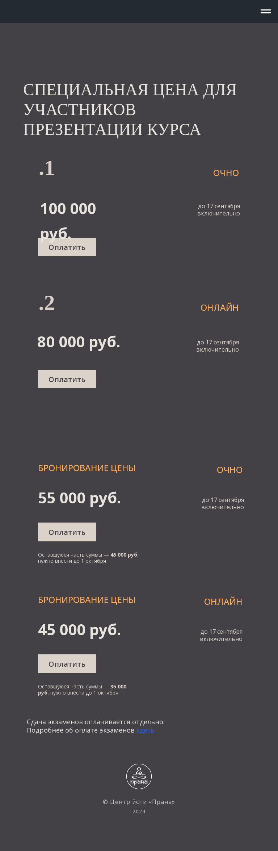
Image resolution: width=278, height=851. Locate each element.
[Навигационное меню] (266, 11)
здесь (145, 730)
